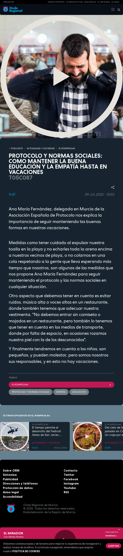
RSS (66, 492)
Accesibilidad (12, 496)
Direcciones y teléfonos (20, 483)
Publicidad (10, 479)
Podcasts (17, 148)
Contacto (70, 470)
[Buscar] (117, 9)
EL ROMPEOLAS (67, 148)
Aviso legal (11, 492)
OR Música (111, 536)
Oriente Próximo (56, 2)
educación (79, 391)
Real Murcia (90, 2)
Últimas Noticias (74, 2)
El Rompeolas (61, 384)
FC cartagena (103, 2)
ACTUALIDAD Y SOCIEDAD (41, 148)
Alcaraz (115, 2)
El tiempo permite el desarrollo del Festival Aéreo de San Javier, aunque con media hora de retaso (48, 431)
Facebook (71, 479)
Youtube (70, 488)
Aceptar (113, 545)
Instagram (71, 483)
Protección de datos (18, 488)
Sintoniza (10, 475)
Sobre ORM (11, 470)
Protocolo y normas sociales (30, 391)
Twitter (69, 475)
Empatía (60, 391)
